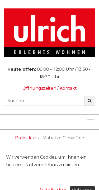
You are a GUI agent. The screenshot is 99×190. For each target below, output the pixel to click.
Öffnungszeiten (39, 88)
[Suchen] (89, 101)
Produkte (25, 137)
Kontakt (68, 88)
